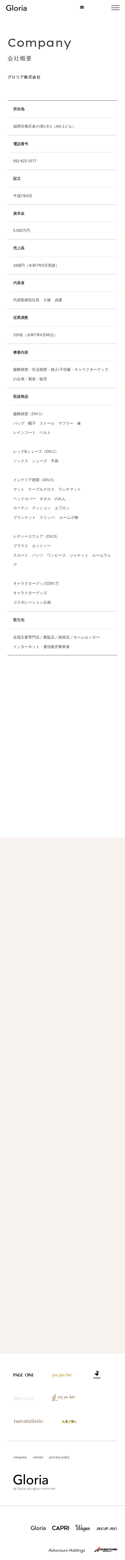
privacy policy (59, 1456)
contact (38, 1456)
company (20, 1456)
